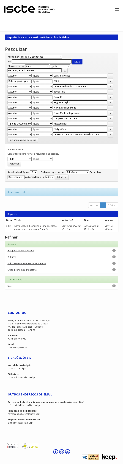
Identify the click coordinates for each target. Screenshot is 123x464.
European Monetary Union (21, 250)
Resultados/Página (18, 172)
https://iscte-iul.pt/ (17, 368)
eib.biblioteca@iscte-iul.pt (20, 422)
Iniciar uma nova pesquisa (23, 139)
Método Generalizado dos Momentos (27, 263)
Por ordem (95, 172)
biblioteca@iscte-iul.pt (19, 347)
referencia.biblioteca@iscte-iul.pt (24, 405)
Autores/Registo (34, 176)
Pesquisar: (13, 56)
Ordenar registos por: (53, 172)
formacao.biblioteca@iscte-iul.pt (24, 413)
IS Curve (12, 256)
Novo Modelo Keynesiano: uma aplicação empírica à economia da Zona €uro (35, 227)
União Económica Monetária (22, 269)
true (10, 285)
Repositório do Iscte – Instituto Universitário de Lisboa (38, 37)
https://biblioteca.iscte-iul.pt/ (22, 377)
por (9, 61)
